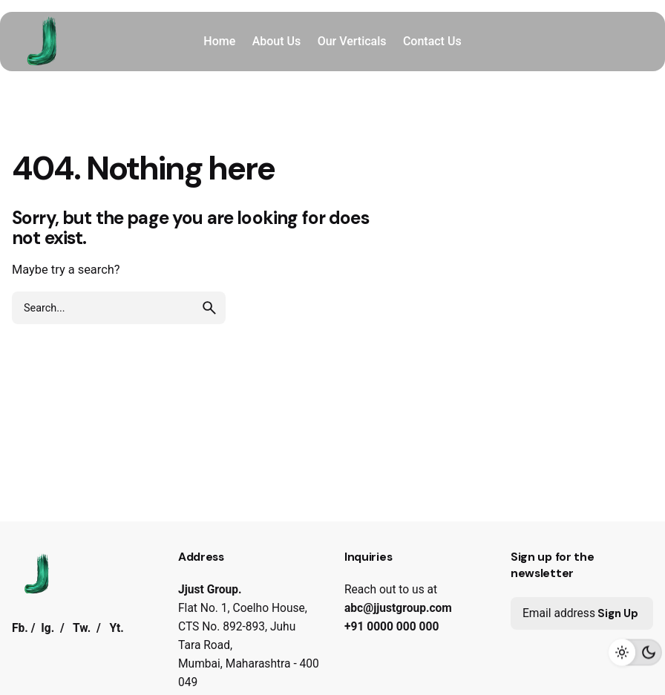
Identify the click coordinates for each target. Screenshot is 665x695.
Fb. (20, 628)
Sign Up (617, 613)
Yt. (116, 628)
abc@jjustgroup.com (398, 608)
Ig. (47, 628)
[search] (209, 307)
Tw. (82, 628)
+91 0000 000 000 (391, 626)
